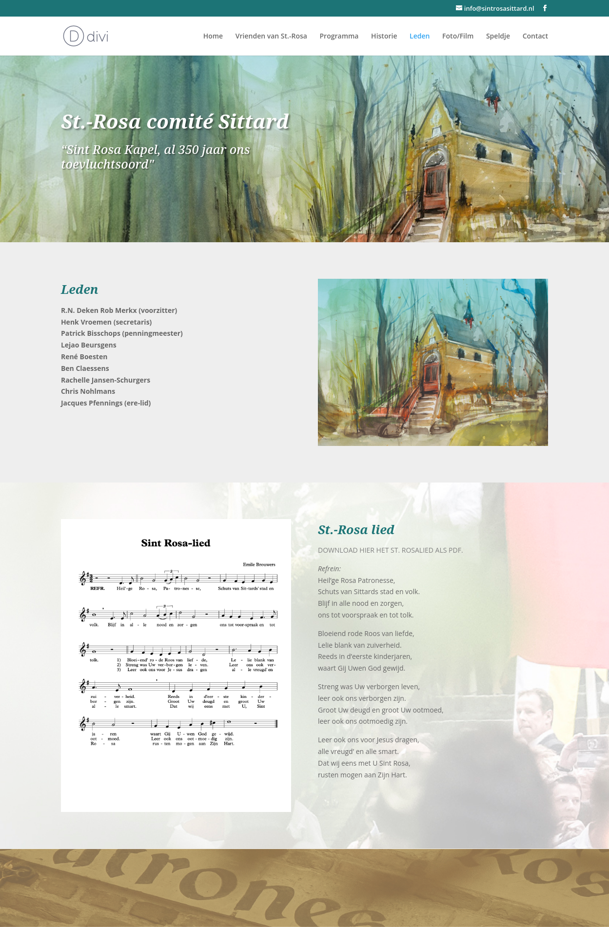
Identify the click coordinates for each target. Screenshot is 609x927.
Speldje (498, 36)
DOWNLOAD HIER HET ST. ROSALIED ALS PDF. (390, 550)
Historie (384, 36)
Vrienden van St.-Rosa (271, 36)
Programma (339, 36)
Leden (420, 36)
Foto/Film (457, 36)
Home (213, 36)
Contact (535, 36)
